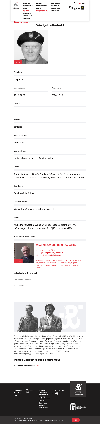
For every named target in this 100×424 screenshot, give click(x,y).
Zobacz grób (19, 285)
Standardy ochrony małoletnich (43, 405)
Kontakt (26, 8)
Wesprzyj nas (55, 8)
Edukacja (40, 8)
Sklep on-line (55, 11)
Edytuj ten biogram (21, 22)
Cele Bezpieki (27, 13)
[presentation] (1, 192)
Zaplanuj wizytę (28, 6)
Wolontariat (55, 6)
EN (83, 3)
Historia (39, 3)
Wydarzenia (27, 18)
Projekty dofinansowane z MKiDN (44, 399)
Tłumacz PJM (29, 391)
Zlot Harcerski (56, 3)
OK (76, 420)
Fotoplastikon (27, 16)
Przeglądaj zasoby (42, 11)
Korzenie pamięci (42, 6)
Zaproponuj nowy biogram (24, 365)
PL (80, 3)
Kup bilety (26, 11)
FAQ (15, 395)
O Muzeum (42, 390)
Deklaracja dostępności (43, 393)
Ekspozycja (27, 3)
